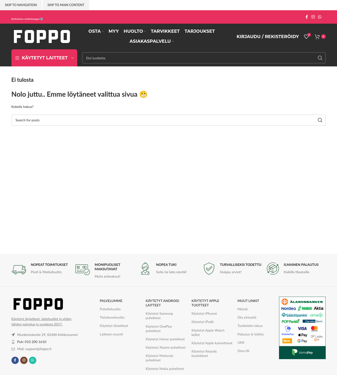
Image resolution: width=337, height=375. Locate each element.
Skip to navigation (21, 5)
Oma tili (243, 351)
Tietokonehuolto (112, 317)
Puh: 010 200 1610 (31, 342)
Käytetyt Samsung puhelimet (159, 315)
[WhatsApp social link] (319, 17)
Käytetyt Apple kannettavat (212, 343)
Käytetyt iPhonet (204, 313)
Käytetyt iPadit (203, 322)
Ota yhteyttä (246, 317)
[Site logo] (41, 36)
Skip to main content (66, 5)
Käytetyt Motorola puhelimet (159, 358)
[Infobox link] (40, 269)
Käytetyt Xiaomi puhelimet (166, 347)
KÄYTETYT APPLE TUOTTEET (205, 303)
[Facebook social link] (307, 17)
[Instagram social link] (313, 17)
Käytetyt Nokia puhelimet (165, 368)
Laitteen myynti (111, 334)
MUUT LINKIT (248, 301)
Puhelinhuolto (110, 309)
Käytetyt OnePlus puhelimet (159, 328)
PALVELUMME (111, 301)
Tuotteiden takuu (250, 325)
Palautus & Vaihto (250, 334)
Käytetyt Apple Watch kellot (208, 332)
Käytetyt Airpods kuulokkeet (204, 353)
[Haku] (204, 57)
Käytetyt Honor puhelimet (165, 339)
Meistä (242, 309)
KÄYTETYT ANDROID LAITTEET (162, 303)
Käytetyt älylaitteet (114, 325)
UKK (240, 342)
